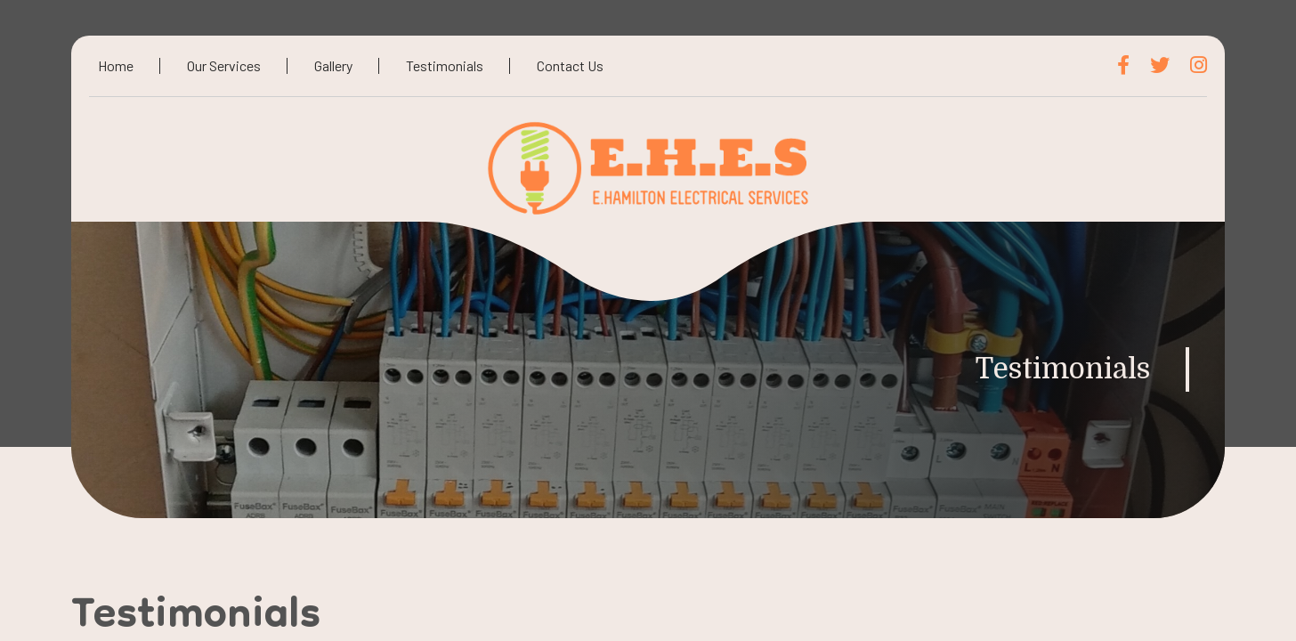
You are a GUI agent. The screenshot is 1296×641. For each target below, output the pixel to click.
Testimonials (444, 65)
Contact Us (570, 65)
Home (116, 65)
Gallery (333, 65)
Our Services (224, 65)
